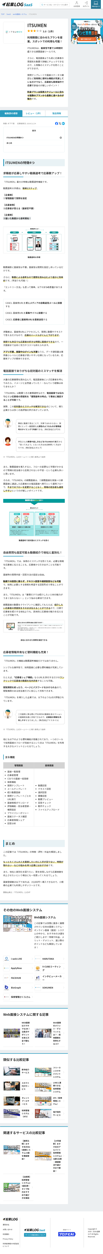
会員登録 (76, 6)
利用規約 (6, 1234)
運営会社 (6, 1225)
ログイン (86, 6)
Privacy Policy (8, 1239)
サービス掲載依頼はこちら (35, 1235)
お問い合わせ (7, 1229)
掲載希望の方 (96, 6)
